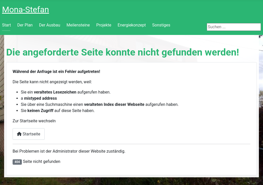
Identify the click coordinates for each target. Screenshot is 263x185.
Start (6, 25)
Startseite (28, 134)
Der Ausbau (49, 25)
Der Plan (25, 25)
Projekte (103, 25)
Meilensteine (78, 25)
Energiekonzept (132, 25)
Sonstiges (161, 25)
